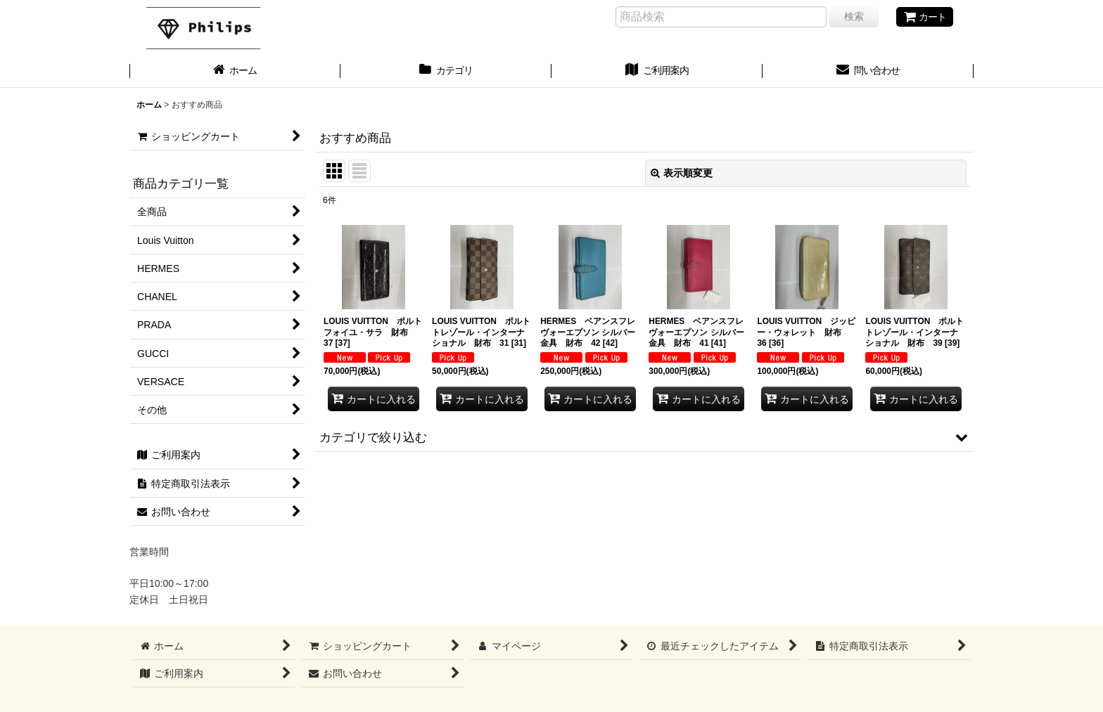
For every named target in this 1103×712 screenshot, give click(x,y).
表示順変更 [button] (682, 173)
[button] (645, 437)
